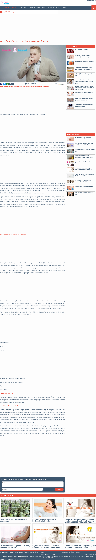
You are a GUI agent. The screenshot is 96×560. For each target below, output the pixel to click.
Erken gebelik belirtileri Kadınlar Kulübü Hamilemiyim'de (84, 144)
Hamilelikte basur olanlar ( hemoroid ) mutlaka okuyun (83, 56)
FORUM (14, 8)
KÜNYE (78, 552)
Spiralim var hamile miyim (71, 556)
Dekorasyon (41, 8)
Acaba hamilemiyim (24, 556)
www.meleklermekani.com (7, 559)
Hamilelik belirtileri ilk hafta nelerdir (9, 556)
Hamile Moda (23, 8)
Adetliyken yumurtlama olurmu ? (84, 61)
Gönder (59, 489)
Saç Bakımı (43, 552)
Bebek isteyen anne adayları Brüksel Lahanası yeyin (13, 520)
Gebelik (32, 8)
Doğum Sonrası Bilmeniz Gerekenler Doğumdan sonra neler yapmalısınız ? (46, 546)
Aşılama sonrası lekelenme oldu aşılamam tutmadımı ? (84, 99)
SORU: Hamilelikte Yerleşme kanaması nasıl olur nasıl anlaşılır (84, 138)
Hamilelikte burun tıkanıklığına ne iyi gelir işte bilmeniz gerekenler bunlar (80, 546)
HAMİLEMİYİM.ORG (48, 557)
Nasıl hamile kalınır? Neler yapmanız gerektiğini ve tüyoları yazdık (84, 81)
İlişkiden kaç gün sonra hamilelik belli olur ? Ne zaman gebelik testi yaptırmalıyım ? (84, 87)
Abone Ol (58, 84)
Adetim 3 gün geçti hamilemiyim (55, 556)
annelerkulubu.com (20, 559)
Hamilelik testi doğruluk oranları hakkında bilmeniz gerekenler (84, 68)
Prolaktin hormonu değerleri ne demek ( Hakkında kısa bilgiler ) (15, 546)
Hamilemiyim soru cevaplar (85, 556)
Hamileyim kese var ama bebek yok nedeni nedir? (84, 105)
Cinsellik (51, 8)
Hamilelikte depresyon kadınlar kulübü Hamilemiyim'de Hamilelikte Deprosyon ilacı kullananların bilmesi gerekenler (79, 520)
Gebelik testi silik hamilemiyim (38, 556)
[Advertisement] (48, 25)
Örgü (64, 8)
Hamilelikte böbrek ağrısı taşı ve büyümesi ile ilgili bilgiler (44, 520)
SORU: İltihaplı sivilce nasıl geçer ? (84, 186)
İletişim (73, 552)
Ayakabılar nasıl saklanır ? (82, 162)
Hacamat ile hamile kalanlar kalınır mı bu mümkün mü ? (83, 181)
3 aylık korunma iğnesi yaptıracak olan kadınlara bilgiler (84, 175)
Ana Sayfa (6, 8)
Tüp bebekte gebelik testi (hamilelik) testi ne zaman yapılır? (84, 156)
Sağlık (58, 8)
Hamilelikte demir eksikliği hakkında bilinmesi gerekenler (83, 168)
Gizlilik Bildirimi (66, 552)
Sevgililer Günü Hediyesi (9, 12)
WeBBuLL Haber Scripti (90, 554)
